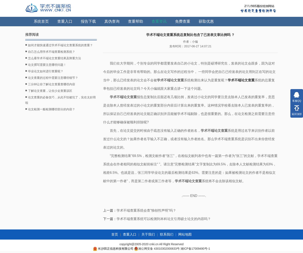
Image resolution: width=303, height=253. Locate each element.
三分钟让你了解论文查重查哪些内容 (50, 84)
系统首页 (41, 21)
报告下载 (88, 21)
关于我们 (148, 234)
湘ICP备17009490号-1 (195, 248)
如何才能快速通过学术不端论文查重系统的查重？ (59, 44)
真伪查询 (112, 21)
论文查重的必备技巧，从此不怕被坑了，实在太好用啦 (60, 99)
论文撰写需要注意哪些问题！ (45, 64)
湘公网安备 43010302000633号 (159, 248)
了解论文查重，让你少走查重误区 (48, 90)
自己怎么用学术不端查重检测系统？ (50, 51)
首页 (114, 234)
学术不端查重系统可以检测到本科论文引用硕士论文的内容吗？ (164, 219)
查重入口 (64, 21)
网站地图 (185, 234)
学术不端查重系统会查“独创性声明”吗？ (146, 210)
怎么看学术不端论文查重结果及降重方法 (53, 58)
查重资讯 (159, 21)
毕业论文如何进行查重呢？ (44, 71)
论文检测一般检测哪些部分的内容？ (50, 109)
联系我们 (166, 234)
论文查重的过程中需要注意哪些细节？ (51, 77)
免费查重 (182, 21)
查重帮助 (135, 21)
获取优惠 (206, 21)
